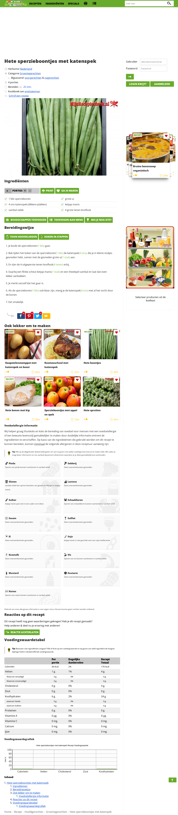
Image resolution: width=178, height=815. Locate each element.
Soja (68, 536)
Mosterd (12, 573)
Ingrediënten (20, 786)
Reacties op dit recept (25, 799)
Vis (67, 554)
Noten (10, 591)
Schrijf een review (19, 95)
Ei (8, 536)
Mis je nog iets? (99, 219)
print (47, 190)
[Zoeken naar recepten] (149, 3)
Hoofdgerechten (34, 811)
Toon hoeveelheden (21, 236)
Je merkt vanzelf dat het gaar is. (26, 283)
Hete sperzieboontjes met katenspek (28, 782)
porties (14, 82)
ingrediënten (55, 3)
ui (65, 257)
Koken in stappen (54, 236)
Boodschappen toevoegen (26, 219)
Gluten (11, 481)
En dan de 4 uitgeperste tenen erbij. (38, 264)
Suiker (10, 499)
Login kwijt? (137, 84)
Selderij (70, 463)
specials (73, 3)
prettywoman (32, 91)
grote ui (69, 198)
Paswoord (131, 68)
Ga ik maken (67, 190)
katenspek (77, 253)
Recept (18, 811)
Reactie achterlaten (22, 632)
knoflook (53, 264)
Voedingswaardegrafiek (32, 806)
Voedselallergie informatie (34, 796)
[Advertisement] (89, 32)
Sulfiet (69, 518)
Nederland (26, 69)
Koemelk (12, 554)
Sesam (10, 518)
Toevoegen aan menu (66, 219)
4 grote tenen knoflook (78, 210)
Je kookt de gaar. (29, 245)
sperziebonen (32, 245)
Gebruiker (131, 61)
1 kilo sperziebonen (20, 198)
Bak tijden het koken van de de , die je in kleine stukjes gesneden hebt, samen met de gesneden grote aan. (59, 255)
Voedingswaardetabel (25, 802)
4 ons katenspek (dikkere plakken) (28, 204)
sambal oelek (16, 210)
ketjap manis (72, 204)
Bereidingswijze (21, 789)
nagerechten (52, 77)
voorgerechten (33, 77)
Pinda (10, 463)
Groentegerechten (30, 73)
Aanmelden (162, 84)
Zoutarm (71, 573)
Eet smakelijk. (16, 302)
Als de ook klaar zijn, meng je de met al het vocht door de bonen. (59, 292)
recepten (35, 3)
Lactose (70, 481)
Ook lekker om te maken (26, 792)
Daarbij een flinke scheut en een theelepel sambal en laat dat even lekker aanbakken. (56, 274)
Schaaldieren (73, 499)
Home (7, 811)
